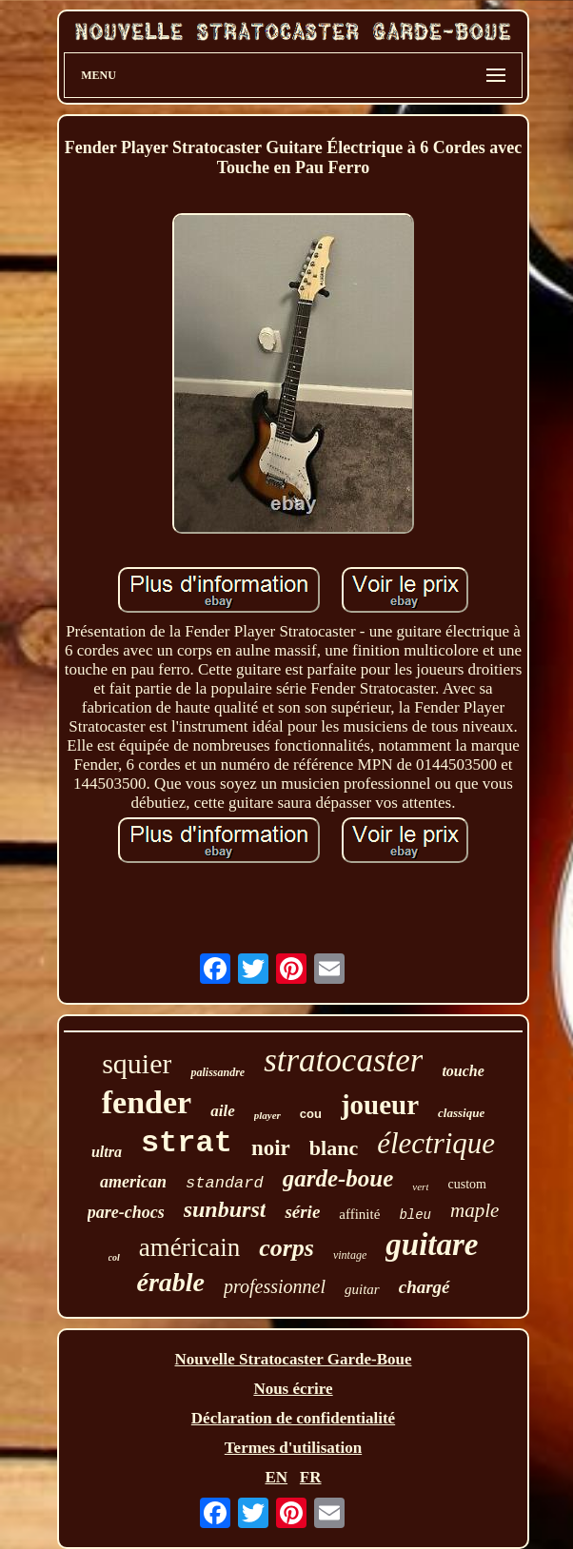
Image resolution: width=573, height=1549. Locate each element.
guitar (362, 1289)
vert (420, 1186)
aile (222, 1111)
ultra (106, 1152)
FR (311, 1477)
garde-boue (338, 1178)
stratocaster (343, 1060)
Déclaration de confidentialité (293, 1418)
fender (146, 1102)
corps (286, 1248)
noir (270, 1148)
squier (136, 1063)
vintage (349, 1255)
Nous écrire (292, 1389)
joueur (380, 1104)
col (114, 1257)
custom (466, 1184)
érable (170, 1282)
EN (276, 1477)
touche (463, 1071)
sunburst (225, 1209)
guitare (431, 1244)
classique (461, 1113)
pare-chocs (126, 1212)
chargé (424, 1287)
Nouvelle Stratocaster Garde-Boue (293, 1359)
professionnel (275, 1286)
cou (311, 1114)
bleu (415, 1215)
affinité (359, 1214)
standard (225, 1183)
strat (186, 1143)
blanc (333, 1148)
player (267, 1115)
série (302, 1212)
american (133, 1181)
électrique (436, 1143)
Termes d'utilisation (293, 1448)
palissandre (217, 1072)
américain (189, 1247)
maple (474, 1210)
